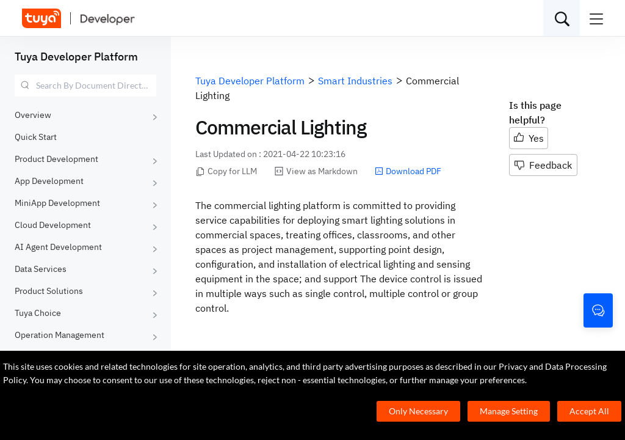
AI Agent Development (58, 246)
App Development (49, 180)
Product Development (56, 158)
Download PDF (408, 171)
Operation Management (59, 334)
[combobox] (85, 86)
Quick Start (36, 136)
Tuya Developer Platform (76, 57)
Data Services (41, 268)
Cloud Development (53, 224)
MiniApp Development (57, 202)
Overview (33, 114)
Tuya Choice (38, 312)
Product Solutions (49, 290)
